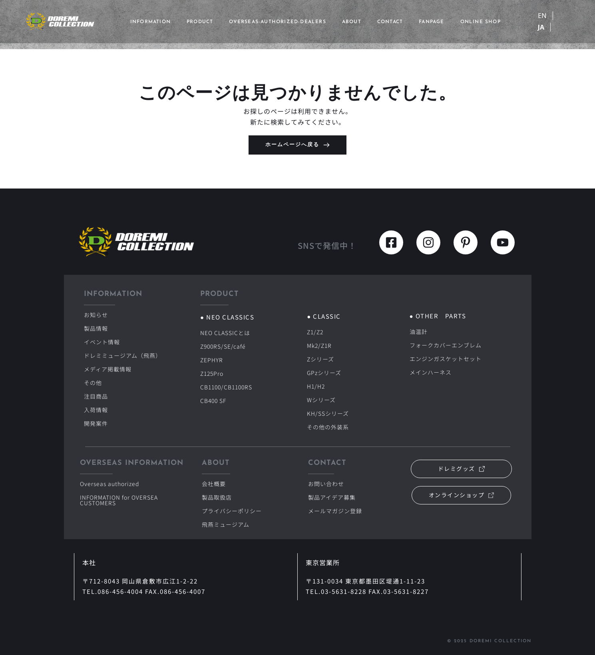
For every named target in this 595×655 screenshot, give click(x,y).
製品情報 (96, 328)
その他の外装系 (328, 427)
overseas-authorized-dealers (277, 22)
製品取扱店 (217, 497)
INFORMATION (150, 22)
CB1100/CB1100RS (226, 387)
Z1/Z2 (315, 332)
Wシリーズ (321, 400)
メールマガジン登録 (335, 511)
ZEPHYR (211, 360)
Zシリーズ (320, 359)
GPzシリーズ (324, 373)
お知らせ (96, 315)
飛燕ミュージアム (225, 524)
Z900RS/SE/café (223, 346)
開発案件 (96, 423)
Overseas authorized (109, 484)
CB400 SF (213, 401)
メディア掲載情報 (107, 369)
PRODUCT (200, 22)
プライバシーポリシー (232, 511)
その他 (93, 383)
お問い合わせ (326, 484)
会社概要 (214, 484)
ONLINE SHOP (480, 22)
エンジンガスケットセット (446, 359)
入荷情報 (96, 410)
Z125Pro (211, 373)
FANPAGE (431, 22)
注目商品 (96, 396)
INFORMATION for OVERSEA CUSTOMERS (119, 500)
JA (541, 27)
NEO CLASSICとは (225, 333)
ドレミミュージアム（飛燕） (122, 355)
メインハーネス (431, 372)
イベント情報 (102, 342)
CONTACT (390, 22)
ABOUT (351, 22)
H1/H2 (316, 386)
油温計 (419, 331)
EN (542, 15)
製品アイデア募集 (332, 497)
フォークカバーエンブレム (446, 345)
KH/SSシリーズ (328, 413)
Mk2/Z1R (319, 345)
